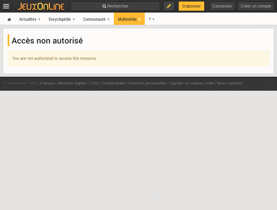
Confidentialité (114, 83)
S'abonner (191, 6)
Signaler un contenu (186, 83)
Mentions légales (72, 83)
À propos (47, 83)
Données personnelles (148, 83)
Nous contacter (230, 83)
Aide (210, 83)
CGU (94, 83)
